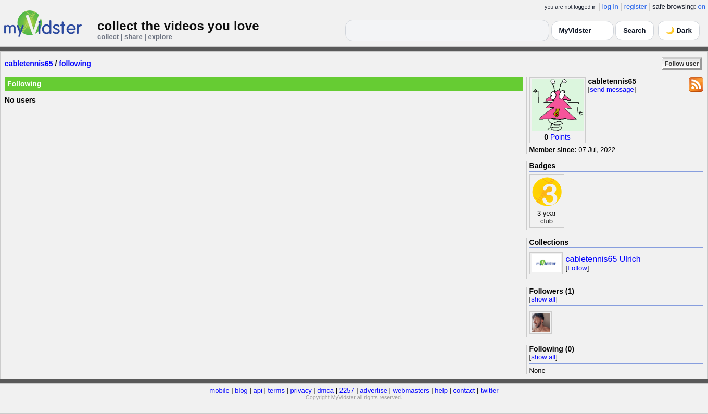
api (257, 390)
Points (560, 137)
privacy (301, 390)
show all (543, 299)
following (75, 63)
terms (276, 390)
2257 (347, 390)
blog (241, 390)
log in (610, 6)
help (441, 390)
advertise (373, 390)
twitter (490, 390)
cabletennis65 (29, 63)
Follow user (682, 63)
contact (464, 390)
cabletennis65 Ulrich (603, 259)
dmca (325, 390)
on (701, 6)
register (635, 6)
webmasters (411, 390)
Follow (577, 268)
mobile (219, 390)
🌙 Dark (679, 30)
